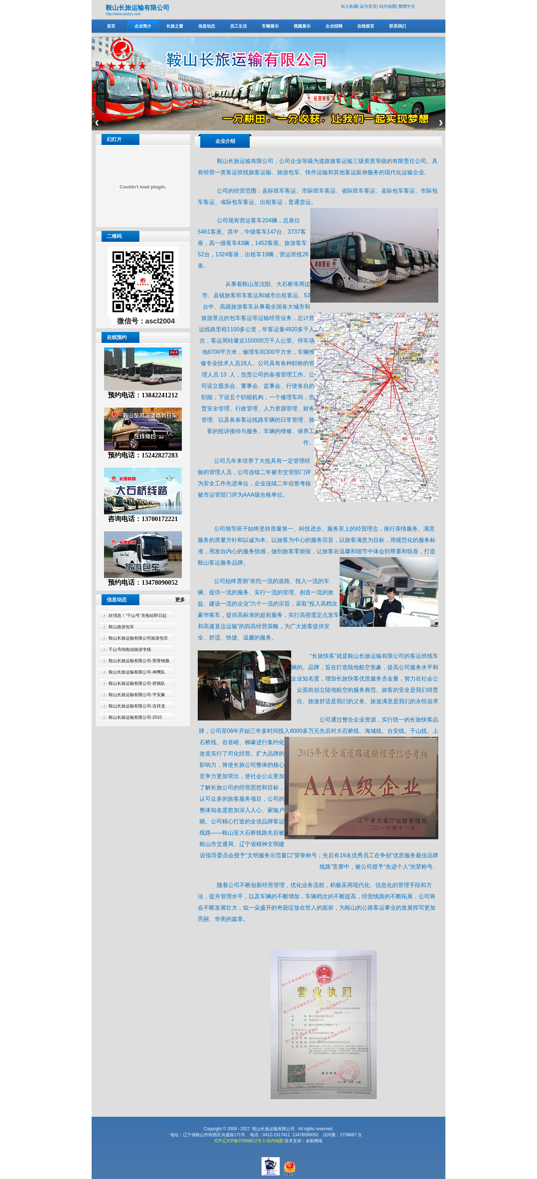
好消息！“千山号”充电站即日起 (138, 615)
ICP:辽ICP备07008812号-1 (239, 1140)
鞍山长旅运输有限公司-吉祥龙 (137, 706)
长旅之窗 (174, 26)
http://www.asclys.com (123, 14)
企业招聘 (333, 26)
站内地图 (387, 6)
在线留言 (365, 26)
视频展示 (302, 26)
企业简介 (142, 26)
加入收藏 (349, 6)
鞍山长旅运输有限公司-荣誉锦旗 (139, 660)
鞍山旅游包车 (121, 626)
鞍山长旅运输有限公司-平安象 (137, 694)
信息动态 (206, 26)
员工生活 (238, 26)
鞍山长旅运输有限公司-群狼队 (137, 683)
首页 (111, 26)
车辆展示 (270, 26)
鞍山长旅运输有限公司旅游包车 (138, 638)
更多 (183, 599)
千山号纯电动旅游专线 (130, 649)
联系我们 (397, 26)
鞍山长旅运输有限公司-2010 (135, 717)
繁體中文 (406, 6)
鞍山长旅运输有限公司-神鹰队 (137, 672)
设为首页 (368, 6)
